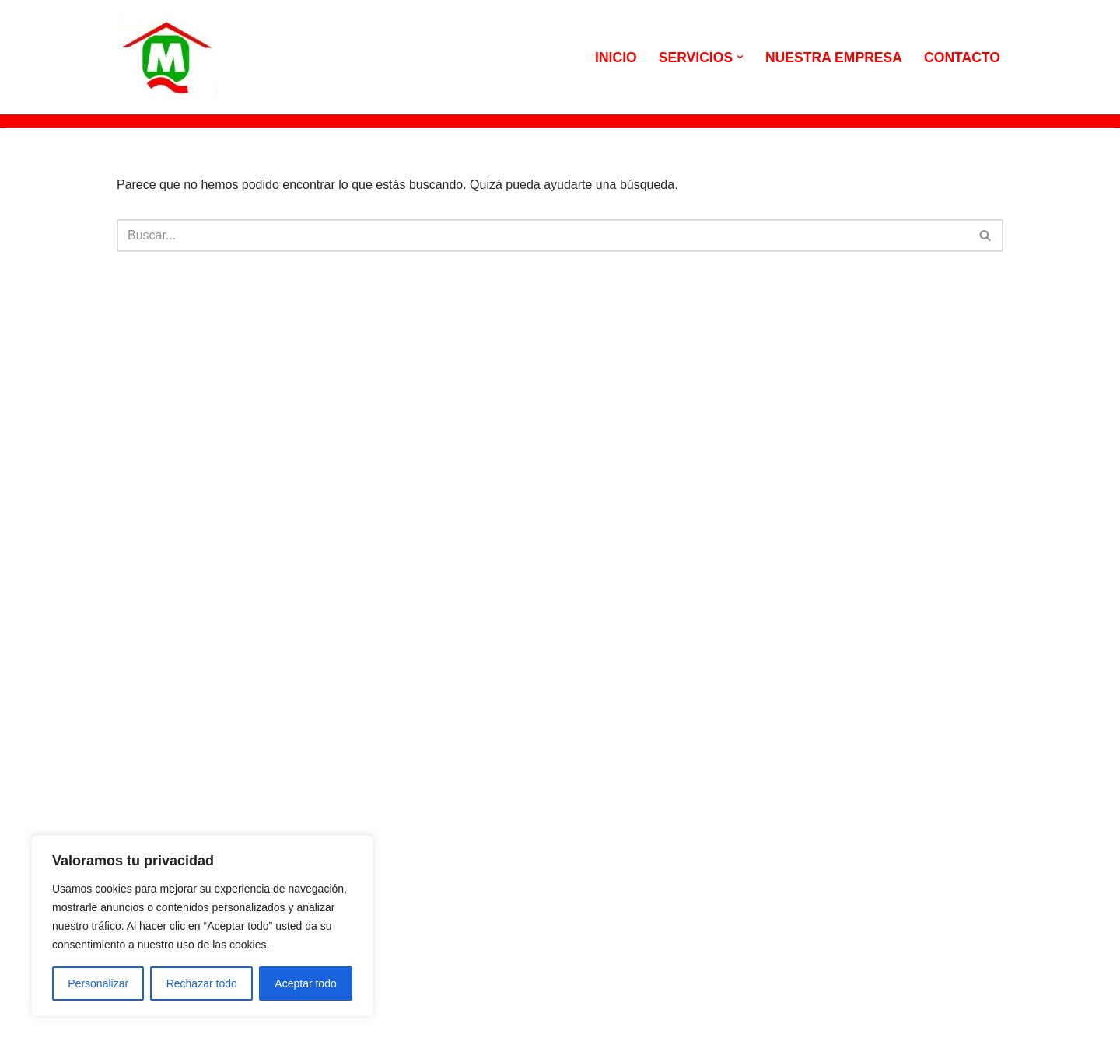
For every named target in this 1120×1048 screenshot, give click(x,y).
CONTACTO (962, 57)
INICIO (616, 57)
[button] (740, 57)
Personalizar (98, 983)
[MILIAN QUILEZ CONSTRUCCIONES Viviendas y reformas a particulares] (167, 57)
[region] (202, 926)
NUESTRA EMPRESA (833, 57)
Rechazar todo (201, 983)
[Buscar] (542, 235)
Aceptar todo (305, 983)
